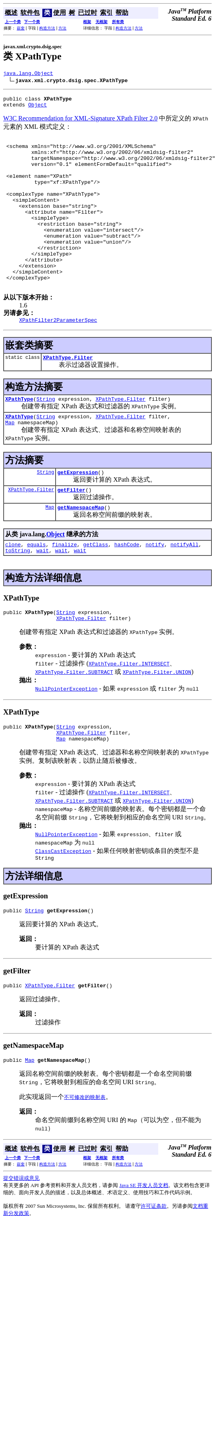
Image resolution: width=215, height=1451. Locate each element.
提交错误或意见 (21, 1234)
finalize (64, 588)
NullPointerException (66, 736)
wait (42, 595)
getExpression (77, 512)
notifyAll (185, 588)
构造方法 (47, 28)
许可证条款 (154, 1262)
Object (37, 108)
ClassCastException (63, 902)
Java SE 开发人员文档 (144, 1241)
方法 (62, 28)
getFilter (71, 531)
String (45, 435)
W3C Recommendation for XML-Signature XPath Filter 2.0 (80, 121)
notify (154, 588)
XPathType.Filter (68, 393)
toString (17, 595)
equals (36, 588)
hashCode (126, 588)
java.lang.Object (28, 74)
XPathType (19, 435)
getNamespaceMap (80, 550)
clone (13, 588)
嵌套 (21, 28)
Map (9, 461)
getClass (95, 588)
